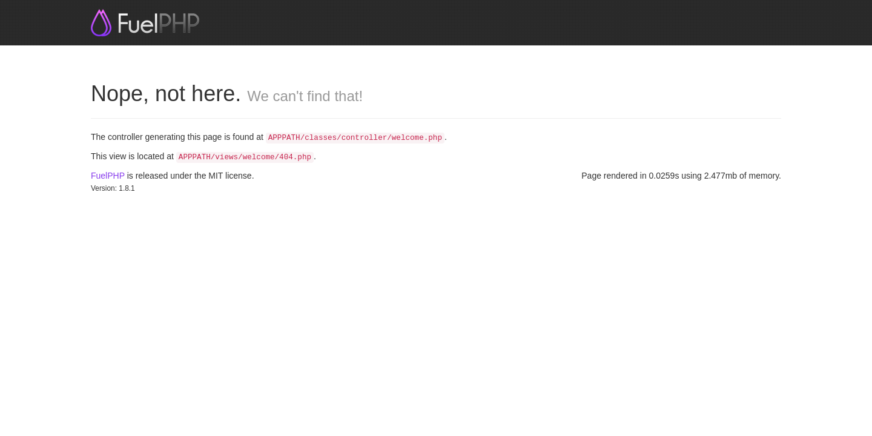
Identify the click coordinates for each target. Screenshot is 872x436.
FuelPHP (108, 175)
